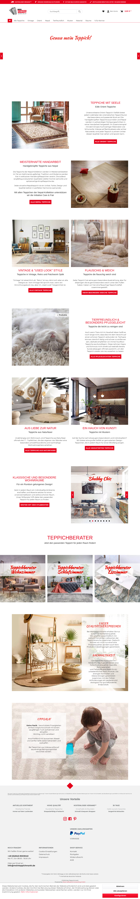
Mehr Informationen (29, 892)
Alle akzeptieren (120, 891)
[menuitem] (65, 11)
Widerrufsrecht (76, 857)
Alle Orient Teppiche (105, 142)
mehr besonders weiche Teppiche (100, 293)
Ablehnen (120, 886)
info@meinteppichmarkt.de (21, 865)
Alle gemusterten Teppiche (99, 448)
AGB (72, 860)
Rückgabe (74, 854)
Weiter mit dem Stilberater (34, 505)
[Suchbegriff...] (65, 11)
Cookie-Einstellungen (48, 851)
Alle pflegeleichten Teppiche (105, 357)
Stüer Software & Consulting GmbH (74, 882)
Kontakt (73, 851)
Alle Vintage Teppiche (40, 290)
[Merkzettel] (103, 11)
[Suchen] (79, 11)
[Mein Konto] (112, 11)
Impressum (43, 857)
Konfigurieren (120, 896)
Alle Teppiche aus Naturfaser (40, 450)
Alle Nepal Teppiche (40, 202)
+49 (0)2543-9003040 (120, 2)
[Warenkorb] (126, 11)
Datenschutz (44, 854)
